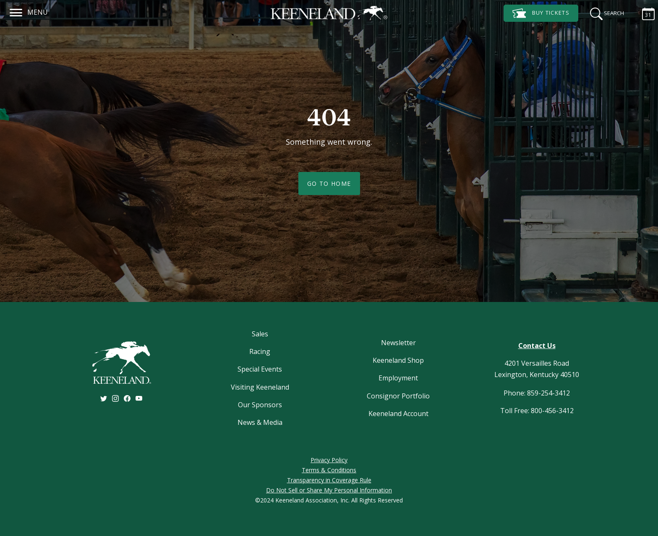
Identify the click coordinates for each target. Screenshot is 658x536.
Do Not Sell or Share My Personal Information (329, 490)
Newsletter (398, 342)
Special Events (260, 369)
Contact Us (537, 345)
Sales (260, 333)
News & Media (260, 422)
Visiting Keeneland (260, 387)
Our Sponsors (260, 404)
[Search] (604, 12)
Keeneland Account (398, 413)
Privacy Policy (329, 460)
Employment (398, 377)
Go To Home (329, 183)
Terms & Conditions (329, 470)
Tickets (540, 13)
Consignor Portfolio (398, 396)
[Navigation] (16, 11)
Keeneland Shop (398, 360)
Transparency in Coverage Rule (329, 480)
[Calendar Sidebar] (644, 12)
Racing (259, 351)
